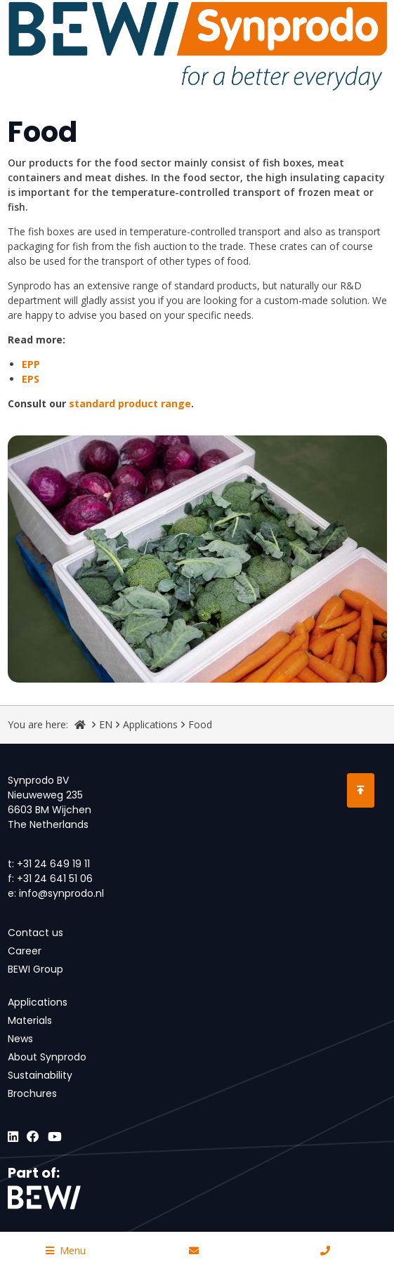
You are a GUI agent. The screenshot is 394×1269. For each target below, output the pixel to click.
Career (24, 951)
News (20, 1039)
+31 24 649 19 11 (53, 864)
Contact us (35, 933)
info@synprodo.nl (61, 893)
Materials (30, 1020)
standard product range (130, 403)
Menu (66, 1250)
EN (105, 724)
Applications (150, 724)
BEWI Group (35, 969)
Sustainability (40, 1075)
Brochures (32, 1093)
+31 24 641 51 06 (55, 879)
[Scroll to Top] (360, 790)
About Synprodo (47, 1057)
